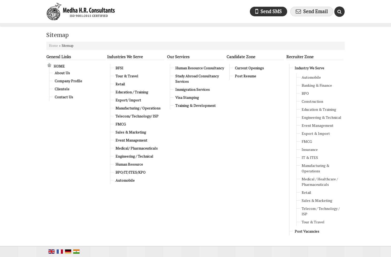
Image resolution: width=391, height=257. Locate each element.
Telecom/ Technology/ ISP (136, 116)
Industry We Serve (309, 67)
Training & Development (195, 105)
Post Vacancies (307, 231)
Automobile (125, 180)
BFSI (119, 67)
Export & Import (316, 133)
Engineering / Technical (134, 156)
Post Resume (245, 76)
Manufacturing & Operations (315, 168)
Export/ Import (128, 100)
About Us (62, 72)
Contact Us (64, 96)
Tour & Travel (126, 76)
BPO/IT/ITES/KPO (130, 172)
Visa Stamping (187, 97)
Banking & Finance (317, 85)
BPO (305, 93)
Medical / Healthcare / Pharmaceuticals (320, 182)
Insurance (310, 149)
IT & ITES (310, 157)
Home (53, 45)
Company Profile (68, 80)
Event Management (131, 140)
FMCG (120, 124)
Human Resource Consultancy (199, 67)
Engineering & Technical (321, 117)
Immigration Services (192, 89)
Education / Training (131, 92)
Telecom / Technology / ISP (321, 211)
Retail (120, 84)
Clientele (62, 88)
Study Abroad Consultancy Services (197, 79)
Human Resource (129, 164)
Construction (312, 101)
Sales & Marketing (130, 132)
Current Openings (249, 67)
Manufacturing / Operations (138, 108)
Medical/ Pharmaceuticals (136, 148)
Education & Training (319, 109)
